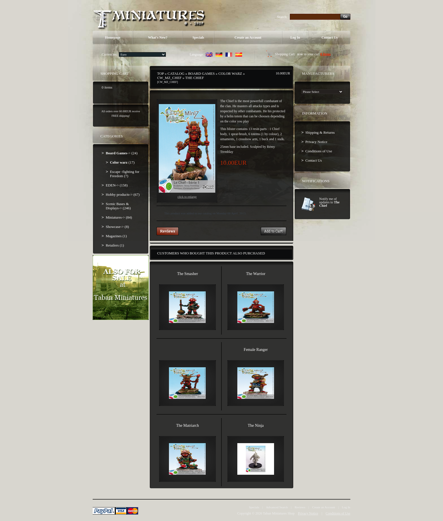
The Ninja (256, 425)
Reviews (300, 507)
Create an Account (247, 37)
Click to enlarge (187, 151)
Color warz (230, 73)
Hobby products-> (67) (123, 194)
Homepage (112, 37)
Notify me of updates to (329, 202)
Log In (295, 37)
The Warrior (255, 274)
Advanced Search (277, 507)
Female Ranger (256, 350)
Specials (198, 37)
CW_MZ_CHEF (169, 78)
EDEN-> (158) (117, 185)
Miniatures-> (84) (119, 217)
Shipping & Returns (320, 132)
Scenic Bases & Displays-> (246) (118, 206)
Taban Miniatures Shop (279, 513)
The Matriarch (187, 425)
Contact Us (330, 37)
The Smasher (187, 274)
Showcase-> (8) (117, 227)
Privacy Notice (316, 142)
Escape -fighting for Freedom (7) (124, 174)
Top (160, 73)
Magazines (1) (116, 236)
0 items (325, 54)
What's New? (157, 37)
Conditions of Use (318, 151)
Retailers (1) (115, 245)
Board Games (201, 73)
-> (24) (122, 153)
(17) (122, 162)
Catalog (176, 73)
